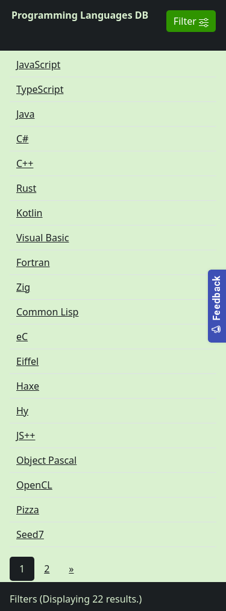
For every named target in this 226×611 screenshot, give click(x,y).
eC (22, 336)
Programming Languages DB (79, 15)
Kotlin (29, 213)
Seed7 (30, 534)
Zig (23, 287)
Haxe (27, 386)
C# (22, 138)
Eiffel (27, 361)
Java (25, 114)
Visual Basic (42, 237)
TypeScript (39, 89)
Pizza (27, 509)
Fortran (33, 262)
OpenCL (34, 485)
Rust (26, 188)
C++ (24, 163)
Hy (22, 410)
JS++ (25, 435)
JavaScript (38, 64)
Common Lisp (47, 311)
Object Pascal (46, 460)
